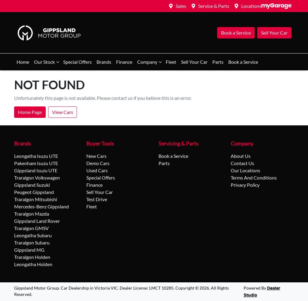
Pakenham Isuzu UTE (36, 163)
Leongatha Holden (33, 264)
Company (150, 62)
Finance (124, 62)
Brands (104, 62)
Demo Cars (97, 163)
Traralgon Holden (32, 257)
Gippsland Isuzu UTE (35, 170)
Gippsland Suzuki (32, 185)
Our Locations (245, 170)
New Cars (96, 156)
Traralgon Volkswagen (37, 177)
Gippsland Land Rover (37, 221)
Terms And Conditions (254, 177)
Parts (217, 62)
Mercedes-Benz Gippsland (41, 206)
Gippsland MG (29, 250)
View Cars (62, 112)
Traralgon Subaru (32, 242)
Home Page (30, 112)
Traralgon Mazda (31, 214)
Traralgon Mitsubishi (35, 199)
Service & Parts (213, 6)
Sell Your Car (274, 32)
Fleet (171, 62)
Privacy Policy (245, 185)
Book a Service (236, 32)
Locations (251, 6)
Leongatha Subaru (33, 235)
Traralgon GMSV (31, 228)
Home (23, 62)
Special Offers (77, 62)
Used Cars (97, 170)
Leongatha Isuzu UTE (36, 156)
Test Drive (96, 199)
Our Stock (47, 62)
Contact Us (242, 163)
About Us (241, 156)
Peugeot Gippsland (34, 192)
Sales (181, 6)
